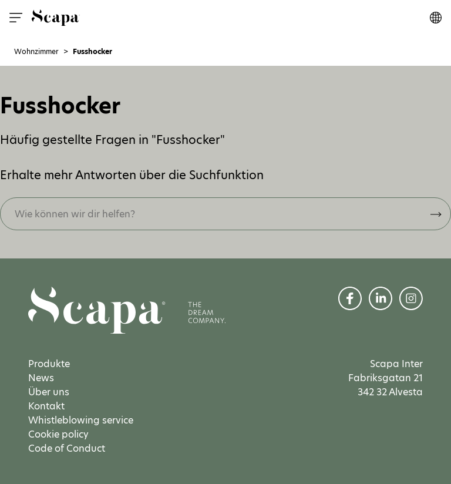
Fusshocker (92, 51)
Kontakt (46, 406)
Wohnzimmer (36, 51)
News (41, 378)
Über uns (48, 392)
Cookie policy (58, 434)
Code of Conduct (66, 448)
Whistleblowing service (80, 420)
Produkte (49, 364)
